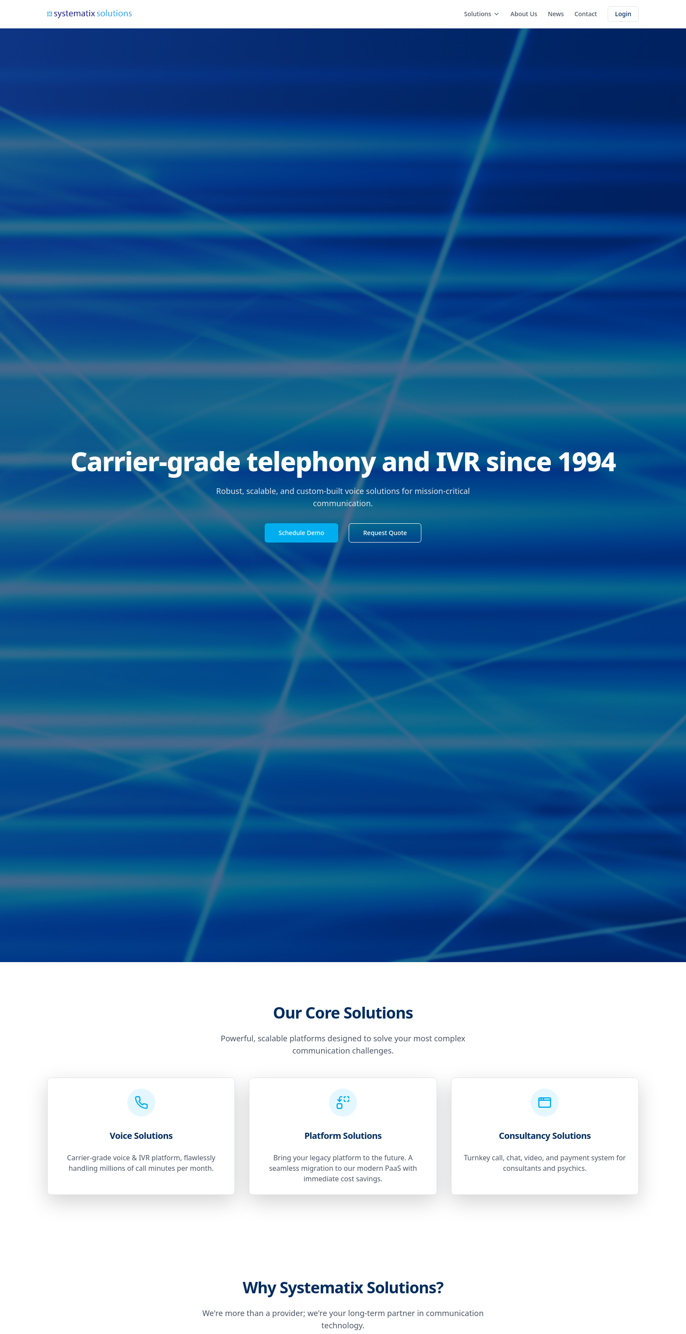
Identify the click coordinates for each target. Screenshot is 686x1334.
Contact (585, 14)
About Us (524, 14)
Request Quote (385, 533)
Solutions (482, 14)
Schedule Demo (301, 533)
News (556, 14)
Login (623, 14)
